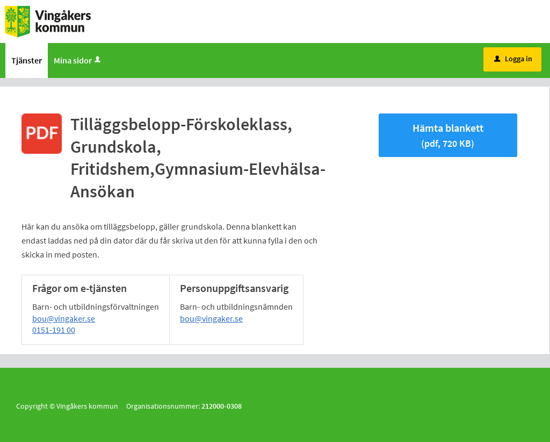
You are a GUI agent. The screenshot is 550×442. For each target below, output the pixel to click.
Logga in (513, 58)
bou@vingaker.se (63, 318)
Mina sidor (78, 60)
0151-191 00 (53, 329)
